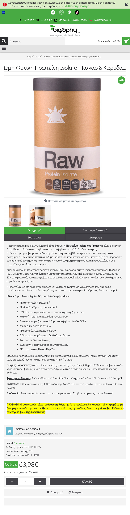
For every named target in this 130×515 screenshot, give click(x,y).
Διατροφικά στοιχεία (96, 230)
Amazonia (19, 443)
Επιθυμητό (56, 492)
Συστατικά (34, 237)
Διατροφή (95, 237)
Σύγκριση (77, 492)
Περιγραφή (34, 230)
